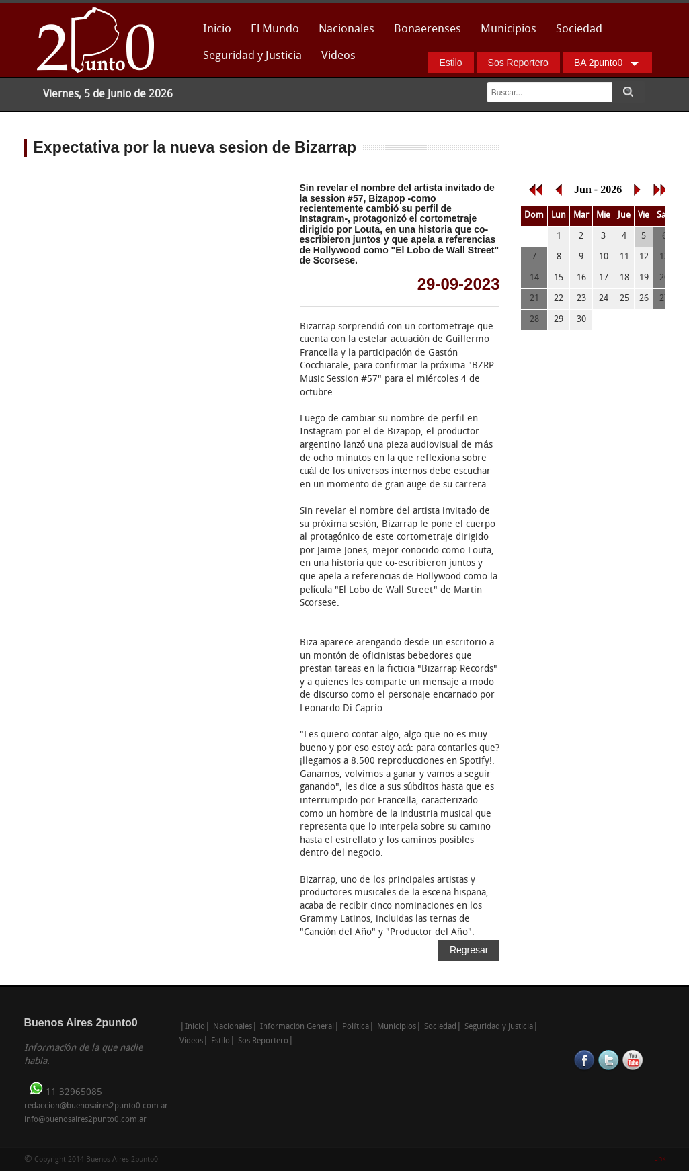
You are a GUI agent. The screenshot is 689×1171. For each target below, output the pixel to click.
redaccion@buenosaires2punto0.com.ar (96, 1106)
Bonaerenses (424, 33)
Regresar (469, 949)
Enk (659, 1159)
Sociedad (579, 29)
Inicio (217, 29)
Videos (338, 56)
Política (355, 1027)
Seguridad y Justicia (252, 56)
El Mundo (275, 29)
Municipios (508, 29)
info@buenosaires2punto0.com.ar (85, 1120)
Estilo (450, 62)
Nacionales (346, 29)
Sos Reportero (518, 62)
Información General (297, 1027)
